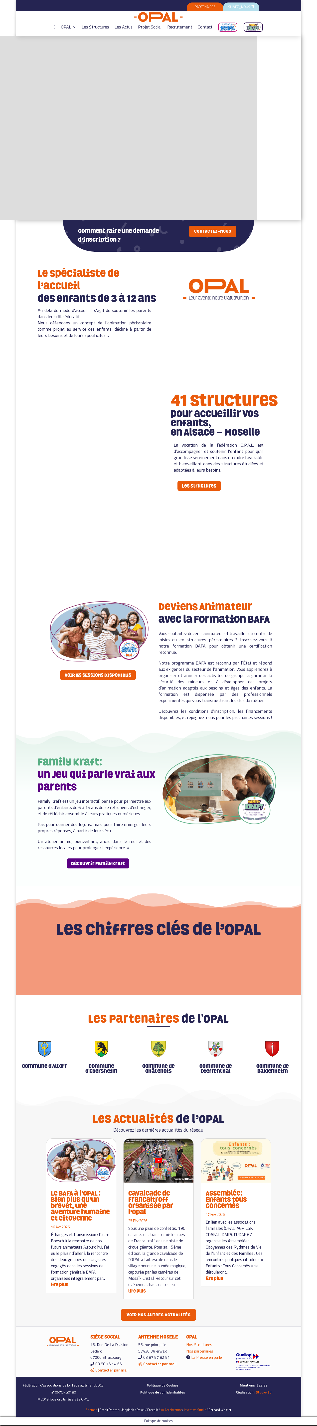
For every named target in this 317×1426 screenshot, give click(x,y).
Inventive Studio (195, 1410)
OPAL (66, 26)
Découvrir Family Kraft (98, 863)
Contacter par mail (109, 1371)
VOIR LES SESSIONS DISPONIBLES (98, 675)
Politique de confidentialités (162, 1393)
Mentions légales (253, 1386)
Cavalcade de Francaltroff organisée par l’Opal (150, 1202)
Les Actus (124, 26)
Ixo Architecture (171, 1410)
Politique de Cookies (162, 1386)
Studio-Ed (264, 1393)
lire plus (59, 1285)
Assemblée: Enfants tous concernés (226, 1199)
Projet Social (150, 26)
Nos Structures (199, 1345)
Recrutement (179, 26)
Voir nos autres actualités (158, 1315)
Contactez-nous (212, 231)
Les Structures (95, 26)
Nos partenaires (199, 1352)
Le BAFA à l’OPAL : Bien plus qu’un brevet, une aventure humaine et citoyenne (80, 1205)
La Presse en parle (206, 1358)
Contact (205, 26)
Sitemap (91, 1410)
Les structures (199, 486)
